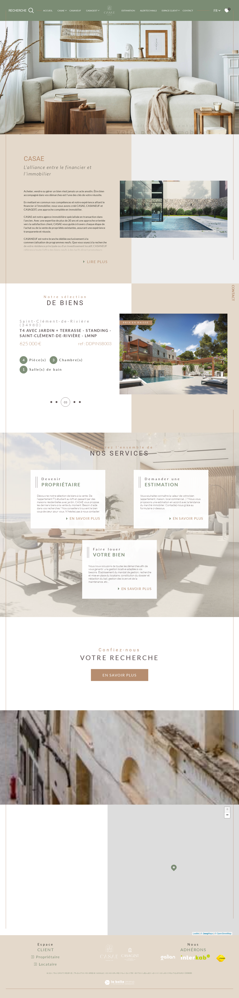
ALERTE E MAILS (148, 10)
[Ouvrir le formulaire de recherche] (21, 10)
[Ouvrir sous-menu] (65, 10)
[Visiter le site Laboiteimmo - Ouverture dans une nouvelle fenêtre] (119, 986)
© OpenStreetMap (223, 933)
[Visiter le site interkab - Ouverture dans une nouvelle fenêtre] (195, 957)
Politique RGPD (176, 973)
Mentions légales (142, 973)
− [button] (227, 815)
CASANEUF (75, 10)
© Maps (207, 933)
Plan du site (126, 973)
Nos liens (163, 973)
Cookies (188, 973)
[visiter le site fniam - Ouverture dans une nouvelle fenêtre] (221, 958)
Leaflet (196, 933)
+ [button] (227, 809)
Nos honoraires (112, 973)
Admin (155, 973)
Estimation (128, 10)
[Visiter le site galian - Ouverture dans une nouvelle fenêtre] (168, 957)
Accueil (47, 10)
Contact (188, 10)
